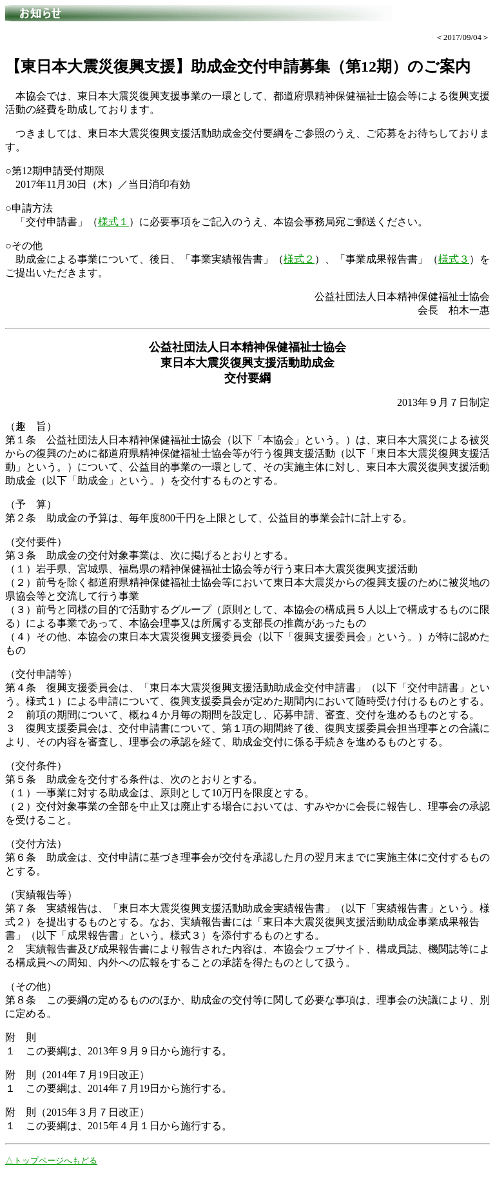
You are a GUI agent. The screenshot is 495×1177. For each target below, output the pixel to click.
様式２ (299, 259)
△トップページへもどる (51, 1160)
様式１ (113, 221)
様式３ (453, 259)
